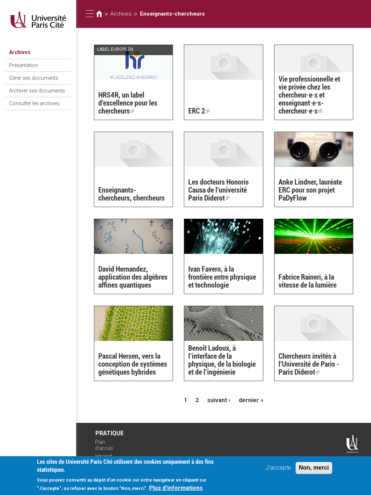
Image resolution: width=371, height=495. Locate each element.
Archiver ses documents (37, 91)
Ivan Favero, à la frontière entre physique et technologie (222, 277)
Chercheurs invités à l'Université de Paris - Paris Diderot (309, 364)
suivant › (218, 400)
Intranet (103, 456)
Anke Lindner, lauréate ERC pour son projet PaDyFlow (310, 190)
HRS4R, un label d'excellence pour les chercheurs (127, 103)
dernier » (251, 400)
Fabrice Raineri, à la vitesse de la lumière (308, 281)
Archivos (19, 52)
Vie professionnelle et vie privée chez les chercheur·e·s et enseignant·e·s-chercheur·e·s (309, 95)
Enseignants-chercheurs (172, 14)
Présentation (23, 65)
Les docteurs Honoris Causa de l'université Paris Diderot (218, 190)
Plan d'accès (104, 445)
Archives (121, 14)
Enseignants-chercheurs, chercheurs (131, 194)
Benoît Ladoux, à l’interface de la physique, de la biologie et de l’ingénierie (222, 360)
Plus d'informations (176, 490)
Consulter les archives (34, 103)
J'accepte (278, 469)
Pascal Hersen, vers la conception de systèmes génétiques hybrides (132, 364)
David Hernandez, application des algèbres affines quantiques (133, 277)
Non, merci (314, 470)
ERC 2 (199, 111)
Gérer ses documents (33, 78)
